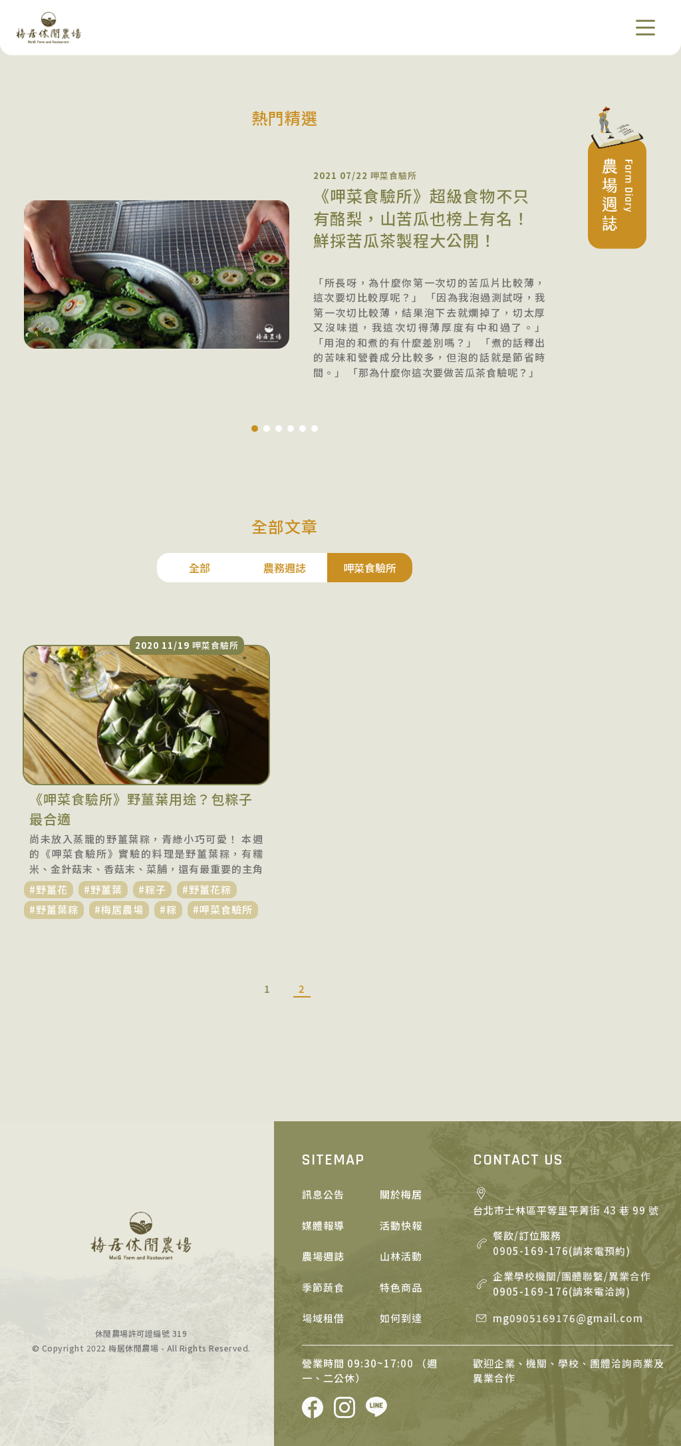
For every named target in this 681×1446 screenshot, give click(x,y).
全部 (199, 568)
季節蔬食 (323, 1287)
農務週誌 (284, 568)
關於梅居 (401, 1194)
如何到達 (401, 1318)
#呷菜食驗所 (223, 909)
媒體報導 (323, 1225)
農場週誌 (323, 1256)
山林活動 (401, 1256)
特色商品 (401, 1287)
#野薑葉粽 (53, 909)
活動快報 (401, 1225)
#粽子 (152, 889)
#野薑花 (48, 889)
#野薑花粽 (206, 889)
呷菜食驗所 (369, 568)
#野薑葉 (103, 889)
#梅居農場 (119, 909)
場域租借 (323, 1318)
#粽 (168, 909)
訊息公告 (323, 1194)
